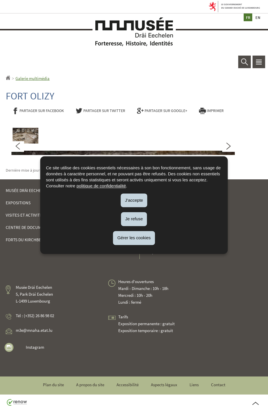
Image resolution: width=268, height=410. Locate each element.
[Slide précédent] (17, 146)
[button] (259, 62)
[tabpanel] (123, 150)
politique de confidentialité (101, 185)
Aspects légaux (164, 384)
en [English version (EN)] (257, 17)
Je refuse (134, 219)
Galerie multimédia (32, 78)
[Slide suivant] (228, 146)
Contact (218, 384)
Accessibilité (128, 384)
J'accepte (134, 200)
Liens (194, 384)
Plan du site (53, 384)
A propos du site (90, 384)
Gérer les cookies (134, 237)
